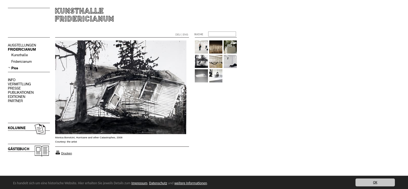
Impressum (139, 183)
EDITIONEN (16, 97)
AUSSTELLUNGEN (22, 45)
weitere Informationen (190, 183)
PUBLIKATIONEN (21, 92)
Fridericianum (21, 62)
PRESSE (14, 88)
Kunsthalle (19, 55)
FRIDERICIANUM (22, 49)
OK (375, 182)
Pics (14, 68)
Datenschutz (158, 183)
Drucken (66, 153)
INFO (11, 80)
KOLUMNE (16, 128)
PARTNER (15, 101)
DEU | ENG (181, 34)
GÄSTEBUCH (18, 149)
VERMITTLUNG (19, 84)
